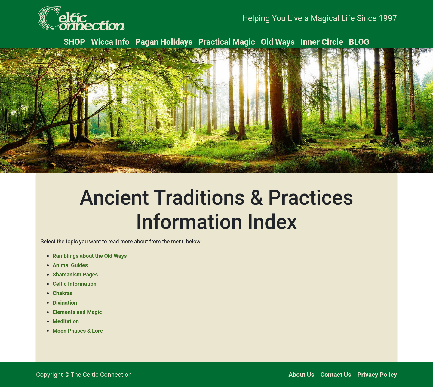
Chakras (62, 293)
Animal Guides (70, 265)
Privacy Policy (377, 374)
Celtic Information (75, 284)
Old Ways (278, 42)
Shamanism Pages (75, 274)
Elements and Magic (77, 312)
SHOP (74, 42)
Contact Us (335, 374)
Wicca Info (110, 42)
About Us (302, 374)
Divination (65, 303)
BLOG (359, 42)
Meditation (66, 321)
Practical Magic (226, 42)
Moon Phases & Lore (78, 331)
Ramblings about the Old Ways (90, 256)
